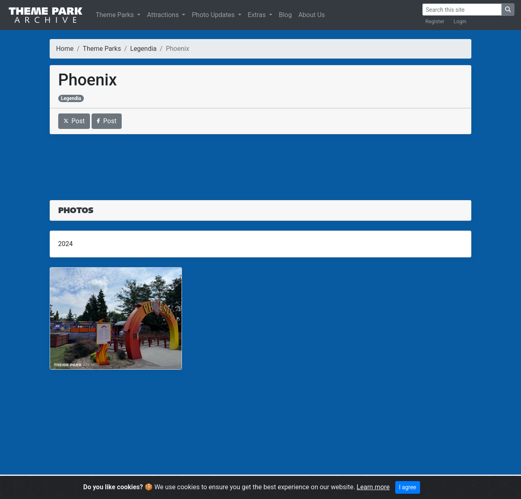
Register (434, 21)
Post (74, 121)
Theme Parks (116, 15)
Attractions (163, 15)
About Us (311, 15)
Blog (285, 15)
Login (459, 21)
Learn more (373, 487)
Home (65, 48)
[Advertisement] (261, 162)
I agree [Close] (407, 487)
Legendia (143, 48)
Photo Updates (214, 15)
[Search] (462, 9)
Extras (257, 15)
